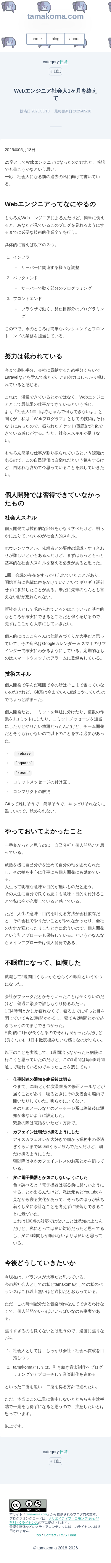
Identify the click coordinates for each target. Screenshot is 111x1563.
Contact (50, 1535)
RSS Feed (67, 1535)
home (36, 38)
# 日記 (55, 71)
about (74, 38)
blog (55, 38)
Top (38, 1535)
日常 (64, 61)
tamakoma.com (55, 16)
